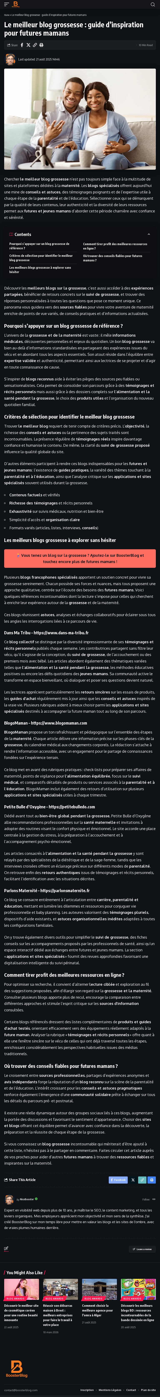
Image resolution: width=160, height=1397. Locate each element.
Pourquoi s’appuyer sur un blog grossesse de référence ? (39, 246)
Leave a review (137, 1251)
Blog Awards (16, 1300)
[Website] (153, 1201)
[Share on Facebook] (22, 45)
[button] (7, 4)
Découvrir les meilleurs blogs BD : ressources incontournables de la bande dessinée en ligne (138, 1316)
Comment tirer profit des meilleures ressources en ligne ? (115, 246)
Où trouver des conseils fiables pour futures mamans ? (112, 258)
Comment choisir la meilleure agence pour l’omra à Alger (98, 1311)
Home (7, 14)
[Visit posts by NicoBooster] (10, 59)
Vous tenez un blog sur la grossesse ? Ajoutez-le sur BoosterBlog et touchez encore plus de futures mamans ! (80, 558)
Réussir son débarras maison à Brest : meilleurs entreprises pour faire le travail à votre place (59, 1316)
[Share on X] (28, 45)
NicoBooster (28, 1201)
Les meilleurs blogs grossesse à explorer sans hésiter (40, 270)
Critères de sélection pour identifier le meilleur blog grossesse (41, 258)
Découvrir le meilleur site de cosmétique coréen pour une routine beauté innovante (19, 1316)
